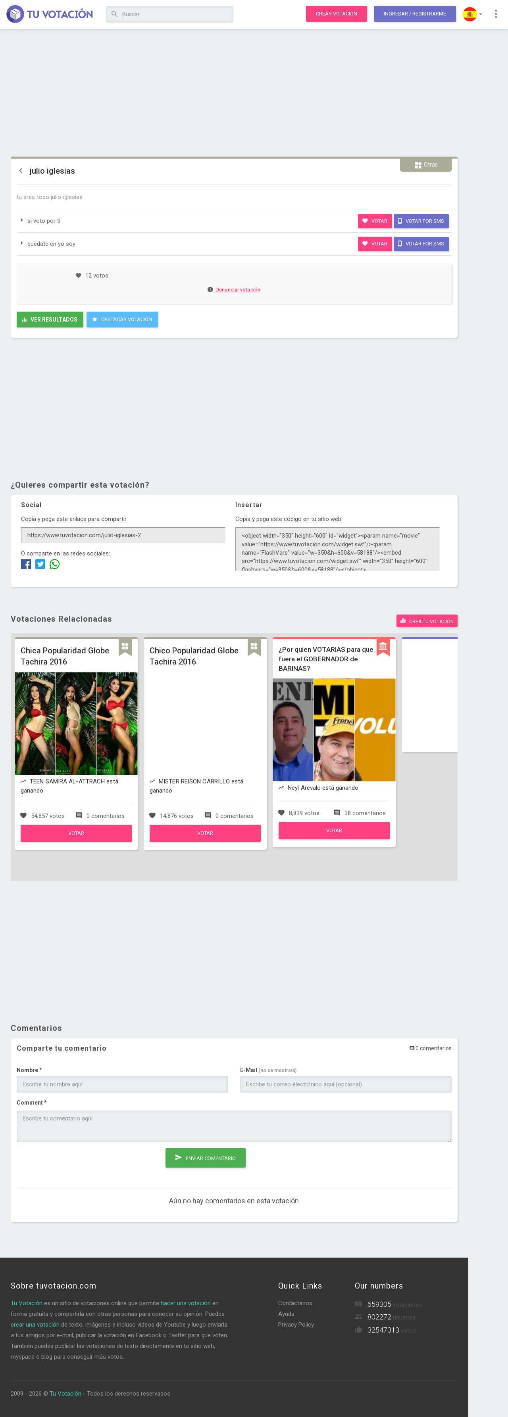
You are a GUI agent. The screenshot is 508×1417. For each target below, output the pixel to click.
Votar (374, 221)
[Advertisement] (234, 93)
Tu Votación (26, 1303)
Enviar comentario (205, 1157)
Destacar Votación (122, 319)
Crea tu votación (427, 620)
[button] (472, 14)
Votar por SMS (421, 221)
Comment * (32, 1102)
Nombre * (29, 1070)
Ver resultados (49, 319)
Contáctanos (295, 1303)
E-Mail (268, 1070)
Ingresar (415, 14)
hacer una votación (186, 1303)
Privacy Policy (296, 1324)
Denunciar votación (234, 290)
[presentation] (77, 1163)
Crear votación (336, 14)
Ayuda (286, 1313)
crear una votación (35, 1324)
